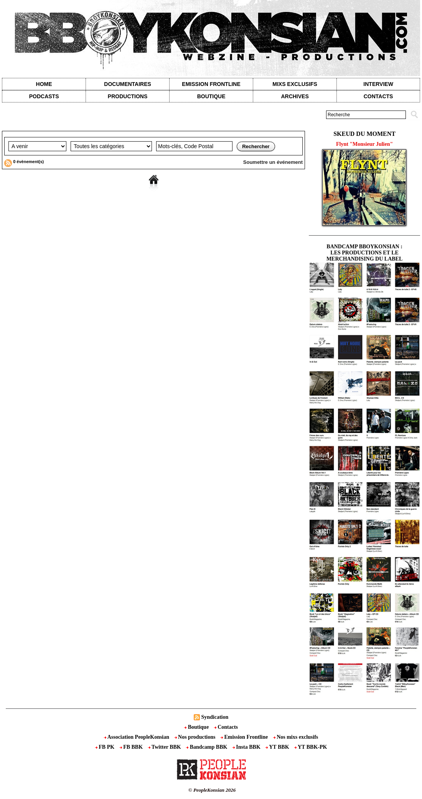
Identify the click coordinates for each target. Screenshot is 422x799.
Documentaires (127, 84)
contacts (378, 96)
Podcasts (44, 96)
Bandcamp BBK (207, 747)
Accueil (9, 125)
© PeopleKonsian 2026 (212, 790)
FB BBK (132, 747)
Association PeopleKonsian (137, 737)
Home (44, 84)
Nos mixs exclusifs (295, 737)
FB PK (105, 747)
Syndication (214, 717)
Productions (127, 96)
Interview (378, 84)
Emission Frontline (211, 84)
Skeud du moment (364, 133)
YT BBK (277, 747)
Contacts (226, 727)
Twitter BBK (165, 747)
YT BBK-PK (310, 747)
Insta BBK (247, 747)
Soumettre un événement (273, 162)
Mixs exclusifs (294, 84)
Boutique (211, 96)
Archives (294, 96)
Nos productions (196, 737)
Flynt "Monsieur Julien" (364, 144)
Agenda (32, 125)
